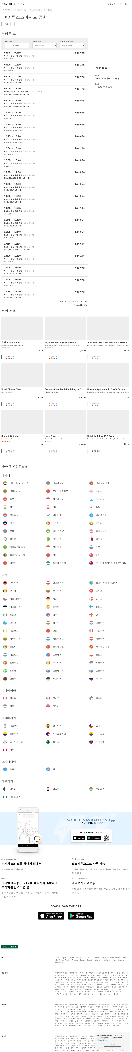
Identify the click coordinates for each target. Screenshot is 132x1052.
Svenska (121, 960)
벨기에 (72, 982)
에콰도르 (119, 992)
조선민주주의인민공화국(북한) (98, 980)
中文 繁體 (71, 958)
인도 (67, 975)
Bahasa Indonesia (114, 958)
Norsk (114, 960)
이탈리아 (113, 984)
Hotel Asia (50, 436)
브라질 (65, 994)
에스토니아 (115, 982)
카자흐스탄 (99, 975)
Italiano (97, 960)
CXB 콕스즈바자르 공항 (24, 17)
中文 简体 (79, 958)
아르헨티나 (79, 992)
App (120, 4)
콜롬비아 (100, 992)
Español (90, 960)
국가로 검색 (36, 41)
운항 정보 (111, 4)
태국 (119, 977)
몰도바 (72, 987)
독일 (101, 982)
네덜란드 (100, 987)
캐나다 (119, 989)
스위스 (87, 982)
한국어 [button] (127, 4)
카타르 (93, 977)
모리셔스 (107, 994)
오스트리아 (121, 980)
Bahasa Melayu (100, 958)
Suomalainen (106, 960)
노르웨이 (107, 987)
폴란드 (114, 987)
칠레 (94, 992)
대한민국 (91, 975)
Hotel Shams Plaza (11, 389)
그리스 (78, 984)
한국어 (87, 958)
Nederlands (59, 962)
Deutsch (83, 960)
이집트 (100, 994)
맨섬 (106, 984)
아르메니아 (73, 973)
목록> (72, 41)
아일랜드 (100, 984)
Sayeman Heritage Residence (60, 342)
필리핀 (79, 977)
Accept (112, 1045)
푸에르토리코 (109, 992)
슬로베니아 (79, 989)
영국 (67, 984)
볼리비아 (88, 992)
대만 (67, 980)
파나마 (60, 992)
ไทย (92, 958)
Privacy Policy (102, 1040)
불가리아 (80, 982)
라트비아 (65, 987)
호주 (84, 994)
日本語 (57, 958)
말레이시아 (71, 977)
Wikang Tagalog (64, 960)
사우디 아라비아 (103, 977)
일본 (77, 975)
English (63, 958)
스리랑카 (114, 975)
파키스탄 (86, 977)
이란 (72, 975)
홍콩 (118, 973)
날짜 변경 (8, 41)
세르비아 (64, 989)
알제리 (94, 994)
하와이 (71, 992)
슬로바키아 (88, 989)
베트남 (73, 980)
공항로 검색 (67, 41)
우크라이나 (105, 989)
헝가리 (84, 984)
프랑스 (62, 984)
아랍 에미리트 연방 (61, 973)
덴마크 (107, 982)
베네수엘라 (73, 994)
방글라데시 (93, 973)
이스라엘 (61, 975)
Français (75, 960)
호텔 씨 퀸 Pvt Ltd (10, 342)
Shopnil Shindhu (10, 436)
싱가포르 (113, 977)
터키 (62, 980)
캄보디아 (83, 975)
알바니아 (113, 980)
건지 (72, 984)
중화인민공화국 (104, 973)
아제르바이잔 (83, 973)
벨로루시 (97, 989)
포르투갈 (121, 987)
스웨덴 (71, 989)
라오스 (107, 975)
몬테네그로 (80, 987)
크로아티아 (92, 984)
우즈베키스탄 (81, 980)
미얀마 (121, 975)
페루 (80, 994)
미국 (65, 992)
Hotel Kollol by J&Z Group (101, 436)
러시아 (113, 989)
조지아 (113, 973)
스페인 (123, 982)
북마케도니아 (90, 987)
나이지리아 (115, 994)
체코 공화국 (95, 982)
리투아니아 (121, 984)
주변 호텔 (8, 24)
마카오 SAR (62, 977)
